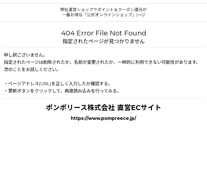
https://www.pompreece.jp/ (103, 118)
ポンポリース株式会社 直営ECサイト (103, 107)
